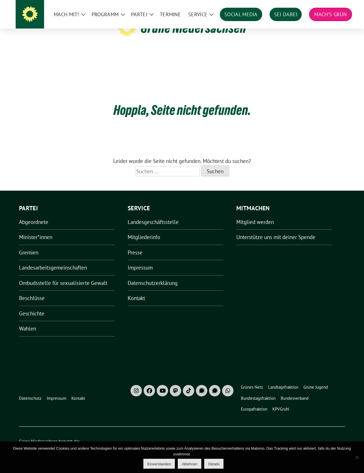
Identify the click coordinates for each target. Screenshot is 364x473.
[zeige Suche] (334, 5)
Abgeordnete (33, 213)
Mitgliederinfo (144, 228)
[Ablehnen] (357, 457)
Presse (135, 243)
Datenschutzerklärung (152, 274)
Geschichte (31, 304)
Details (214, 464)
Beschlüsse (32, 289)
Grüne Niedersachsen (193, 28)
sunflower (63, 438)
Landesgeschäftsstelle (153, 213)
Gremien (28, 243)
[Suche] (326, 5)
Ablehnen (189, 464)
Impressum (140, 258)
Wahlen (27, 319)
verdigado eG (118, 438)
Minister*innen (35, 228)
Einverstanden (159, 464)
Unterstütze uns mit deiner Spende (275, 228)
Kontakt (136, 289)
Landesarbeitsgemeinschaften (53, 258)
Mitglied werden (255, 213)
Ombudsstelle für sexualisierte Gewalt (63, 274)
